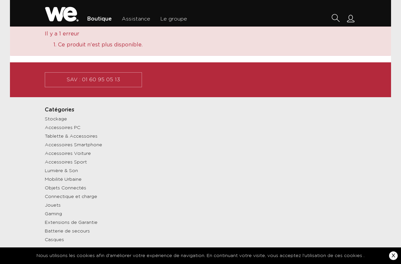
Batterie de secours (67, 231)
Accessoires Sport (66, 162)
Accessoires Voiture (68, 153)
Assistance (136, 19)
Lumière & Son (61, 170)
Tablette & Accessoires (71, 136)
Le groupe (173, 19)
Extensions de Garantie (71, 222)
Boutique (99, 19)
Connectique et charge (71, 196)
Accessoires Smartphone (73, 145)
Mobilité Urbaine (63, 179)
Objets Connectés (65, 188)
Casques (54, 239)
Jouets (53, 205)
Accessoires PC (62, 127)
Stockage (56, 119)
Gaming (53, 214)
